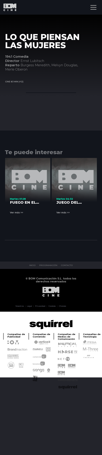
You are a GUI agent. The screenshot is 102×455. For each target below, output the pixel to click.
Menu (93, 6)
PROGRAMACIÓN (48, 265)
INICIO (32, 265)
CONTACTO (67, 265)
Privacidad (40, 306)
